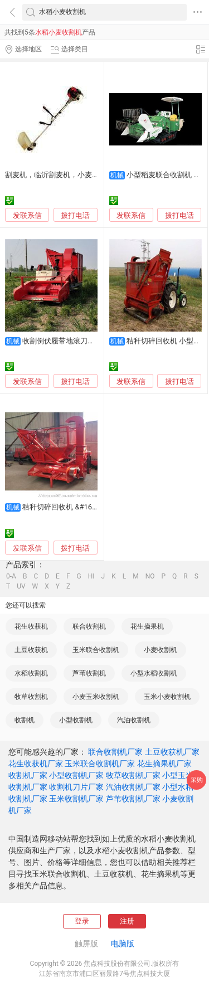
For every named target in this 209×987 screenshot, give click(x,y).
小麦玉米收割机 (95, 697)
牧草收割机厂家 (133, 775)
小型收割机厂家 (76, 775)
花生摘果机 (147, 626)
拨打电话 (75, 215)
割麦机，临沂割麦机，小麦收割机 (59, 175)
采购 (197, 780)
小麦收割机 (160, 650)
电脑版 (122, 943)
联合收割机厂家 (115, 751)
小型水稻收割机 (153, 673)
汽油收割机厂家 (133, 786)
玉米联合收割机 (95, 650)
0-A (11, 576)
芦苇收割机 (89, 673)
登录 (82, 921)
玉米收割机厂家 (76, 798)
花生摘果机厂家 (164, 763)
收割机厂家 (27, 775)
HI (91, 576)
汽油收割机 (133, 720)
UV (21, 586)
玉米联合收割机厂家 (100, 763)
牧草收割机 (31, 697)
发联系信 (27, 215)
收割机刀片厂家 (76, 786)
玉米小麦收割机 (167, 697)
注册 (127, 921)
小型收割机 (76, 720)
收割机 (24, 720)
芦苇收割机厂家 (133, 798)
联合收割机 (89, 626)
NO (150, 576)
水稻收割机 (31, 673)
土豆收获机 (31, 650)
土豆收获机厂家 (172, 751)
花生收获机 (31, 626)
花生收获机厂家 (35, 763)
